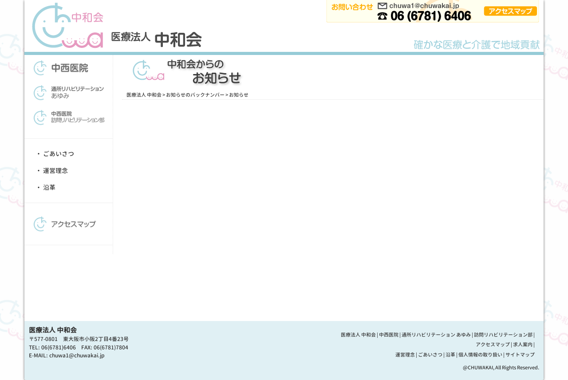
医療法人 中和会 (144, 94)
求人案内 (522, 344)
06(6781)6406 (58, 347)
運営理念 (55, 170)
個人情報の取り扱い (480, 354)
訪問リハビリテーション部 (503, 334)
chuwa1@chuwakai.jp (77, 355)
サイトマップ (520, 354)
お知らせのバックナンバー (195, 94)
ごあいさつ (58, 153)
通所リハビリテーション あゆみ (436, 334)
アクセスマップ (493, 344)
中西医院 (388, 334)
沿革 (49, 187)
